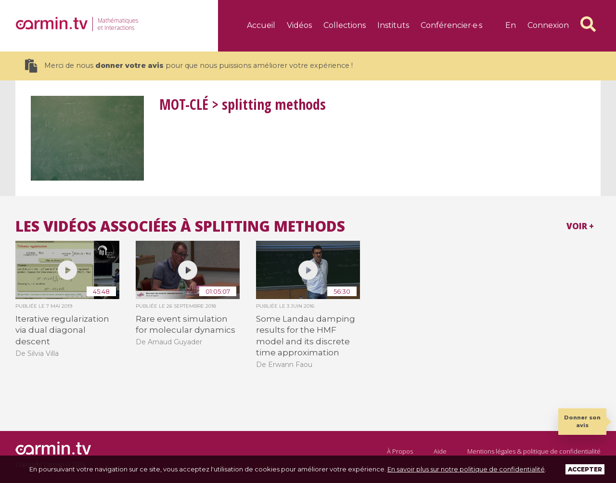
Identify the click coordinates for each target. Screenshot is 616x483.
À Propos (400, 451)
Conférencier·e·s (451, 25)
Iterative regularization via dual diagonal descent (62, 330)
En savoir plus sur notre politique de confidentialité (466, 469)
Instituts (393, 25)
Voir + (580, 226)
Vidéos (299, 25)
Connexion (548, 25)
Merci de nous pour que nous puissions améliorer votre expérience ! (189, 66)
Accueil (261, 25)
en (510, 25)
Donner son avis (582, 421)
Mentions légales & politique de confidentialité (534, 451)
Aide (440, 451)
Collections (344, 25)
